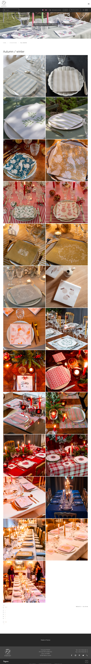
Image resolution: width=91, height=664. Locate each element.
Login (65, 10)
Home (4, 42)
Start (6, 607)
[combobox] (11, 10)
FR (83, 10)
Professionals (75, 10)
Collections (13, 42)
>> (3, 624)
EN (86, 10)
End (6, 622)
